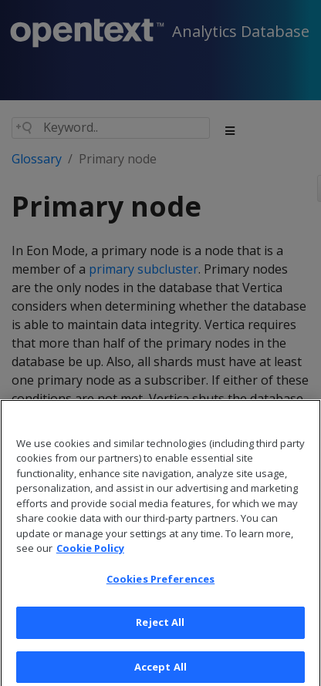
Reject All (160, 630)
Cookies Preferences (160, 587)
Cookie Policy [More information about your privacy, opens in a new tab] (90, 556)
